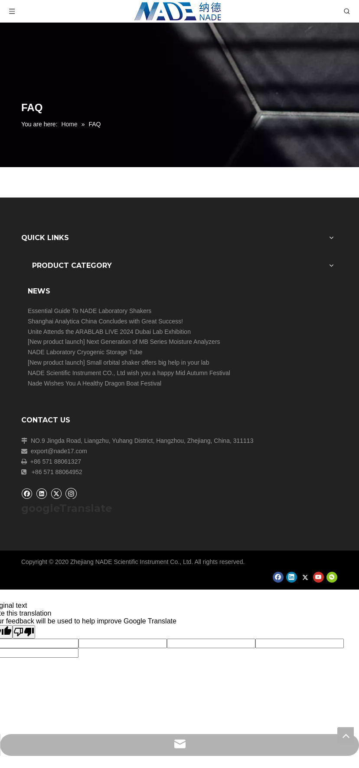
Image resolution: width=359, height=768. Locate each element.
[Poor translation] (24, 632)
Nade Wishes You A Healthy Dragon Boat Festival (94, 383)
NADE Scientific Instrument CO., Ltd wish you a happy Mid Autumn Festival (129, 372)
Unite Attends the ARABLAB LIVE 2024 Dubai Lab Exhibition (109, 331)
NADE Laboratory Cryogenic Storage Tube (85, 352)
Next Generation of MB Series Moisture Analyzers (153, 341)
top (345, 735)
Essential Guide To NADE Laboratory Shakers (89, 310)
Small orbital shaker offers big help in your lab (147, 362)
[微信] (331, 577)
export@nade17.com (59, 451)
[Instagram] (71, 493)
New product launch (56, 341)
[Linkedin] (41, 493)
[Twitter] (56, 493)
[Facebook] (26, 493)
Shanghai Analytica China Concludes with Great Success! (105, 321)
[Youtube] (318, 577)
